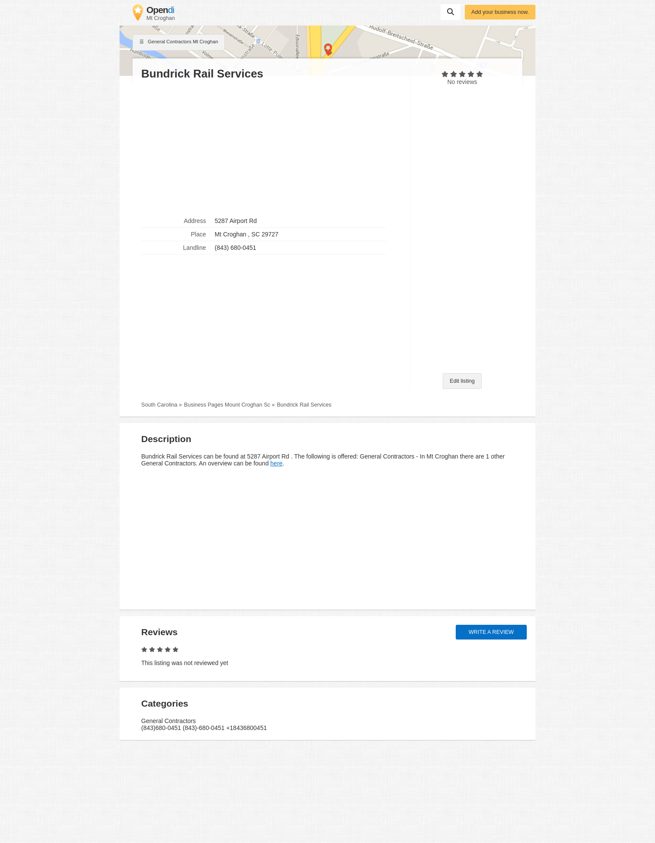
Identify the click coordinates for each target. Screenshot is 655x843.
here (276, 463)
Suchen (450, 11)
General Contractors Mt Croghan (178, 42)
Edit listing (462, 381)
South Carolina (159, 405)
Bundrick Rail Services (304, 405)
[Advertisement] (271, 147)
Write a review (491, 632)
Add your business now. (500, 12)
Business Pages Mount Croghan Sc (227, 405)
